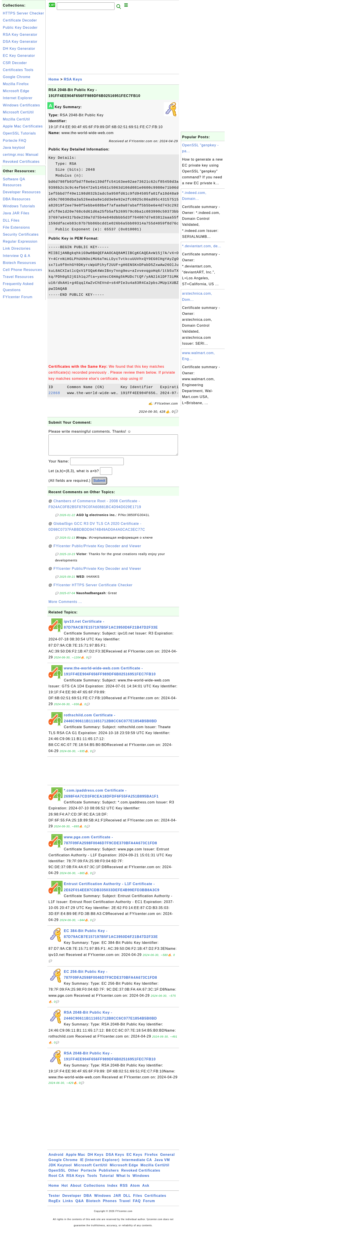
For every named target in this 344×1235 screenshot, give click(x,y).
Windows (141, 1180)
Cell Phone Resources (22, 270)
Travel (125, 1205)
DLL (127, 1200)
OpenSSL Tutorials (19, 133)
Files (137, 1200)
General (167, 1159)
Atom (135, 1190)
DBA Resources (16, 199)
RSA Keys (73, 79)
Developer (71, 1200)
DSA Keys (115, 1159)
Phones (110, 1205)
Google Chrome (16, 77)
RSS (124, 1190)
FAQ (137, 1205)
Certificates (155, 1200)
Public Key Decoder (20, 27)
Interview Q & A (16, 256)
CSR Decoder (15, 63)
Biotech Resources (19, 263)
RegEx (54, 1205)
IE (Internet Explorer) (99, 1164)
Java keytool (14, 147)
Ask (145, 1190)
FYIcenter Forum (17, 297)
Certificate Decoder (20, 20)
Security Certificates (21, 234)
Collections (94, 1190)
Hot (64, 1190)
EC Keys (134, 1159)
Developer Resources (22, 192)
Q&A (79, 1205)
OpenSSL (57, 1175)
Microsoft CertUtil (18, 112)
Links (68, 1205)
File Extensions (16, 227)
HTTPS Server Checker (23, 13)
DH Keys (96, 1159)
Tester (54, 1200)
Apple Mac (75, 1159)
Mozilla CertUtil (16, 119)
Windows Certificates (21, 105)
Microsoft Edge (16, 91)
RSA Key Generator (20, 34)
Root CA (56, 1180)
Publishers (109, 1175)
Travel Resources (18, 277)
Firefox (151, 1159)
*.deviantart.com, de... (201, 246)
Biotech (93, 1205)
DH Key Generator (19, 48)
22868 (56, 393)
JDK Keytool (60, 1169)
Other (73, 1175)
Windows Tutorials (19, 206)
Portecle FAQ (14, 140)
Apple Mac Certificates (23, 126)
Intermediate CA (137, 1164)
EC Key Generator (19, 55)
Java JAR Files (16, 213)
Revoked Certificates (21, 161)
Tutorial (107, 1180)
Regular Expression (20, 241)
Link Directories (16, 248)
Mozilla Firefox (16, 84)
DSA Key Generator (20, 41)
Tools (92, 1180)
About (75, 1190)
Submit (99, 485)
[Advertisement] (24, 367)
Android (55, 1159)
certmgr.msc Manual (20, 154)
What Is (123, 1180)
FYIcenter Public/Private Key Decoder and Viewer (97, 550)
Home (53, 79)
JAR (117, 1200)
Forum (149, 1205)
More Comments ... (65, 606)
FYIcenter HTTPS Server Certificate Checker (93, 589)
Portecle (89, 1175)
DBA (88, 1200)
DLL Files (11, 220)
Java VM (162, 1164)
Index (112, 1190)
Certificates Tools (18, 70)
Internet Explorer (17, 98)
